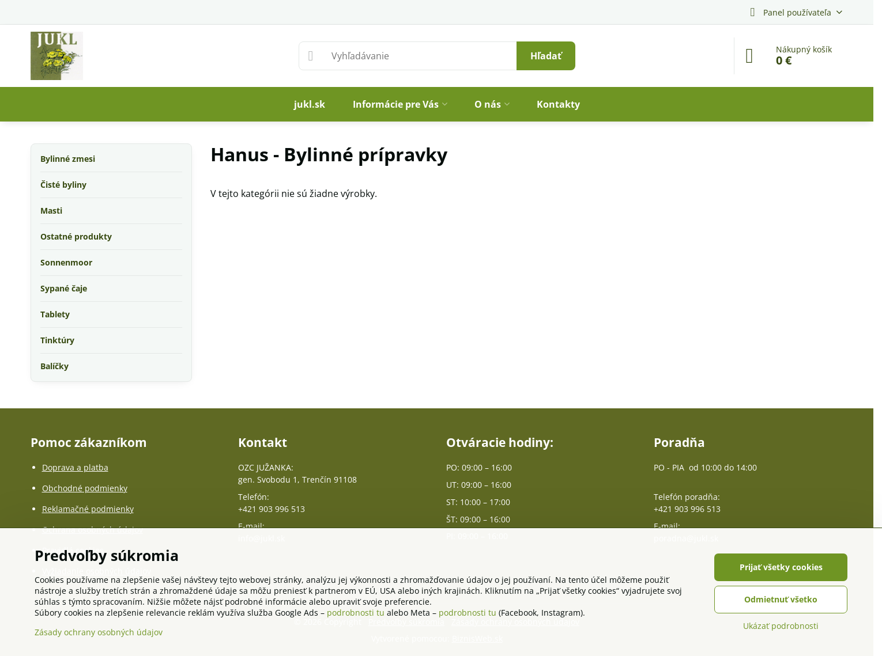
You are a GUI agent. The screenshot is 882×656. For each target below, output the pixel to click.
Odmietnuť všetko (780, 599)
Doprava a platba (75, 467)
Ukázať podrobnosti (781, 625)
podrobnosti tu (356, 612)
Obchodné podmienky (84, 488)
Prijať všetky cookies (781, 567)
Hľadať (545, 56)
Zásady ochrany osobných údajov (99, 632)
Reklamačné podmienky (88, 508)
